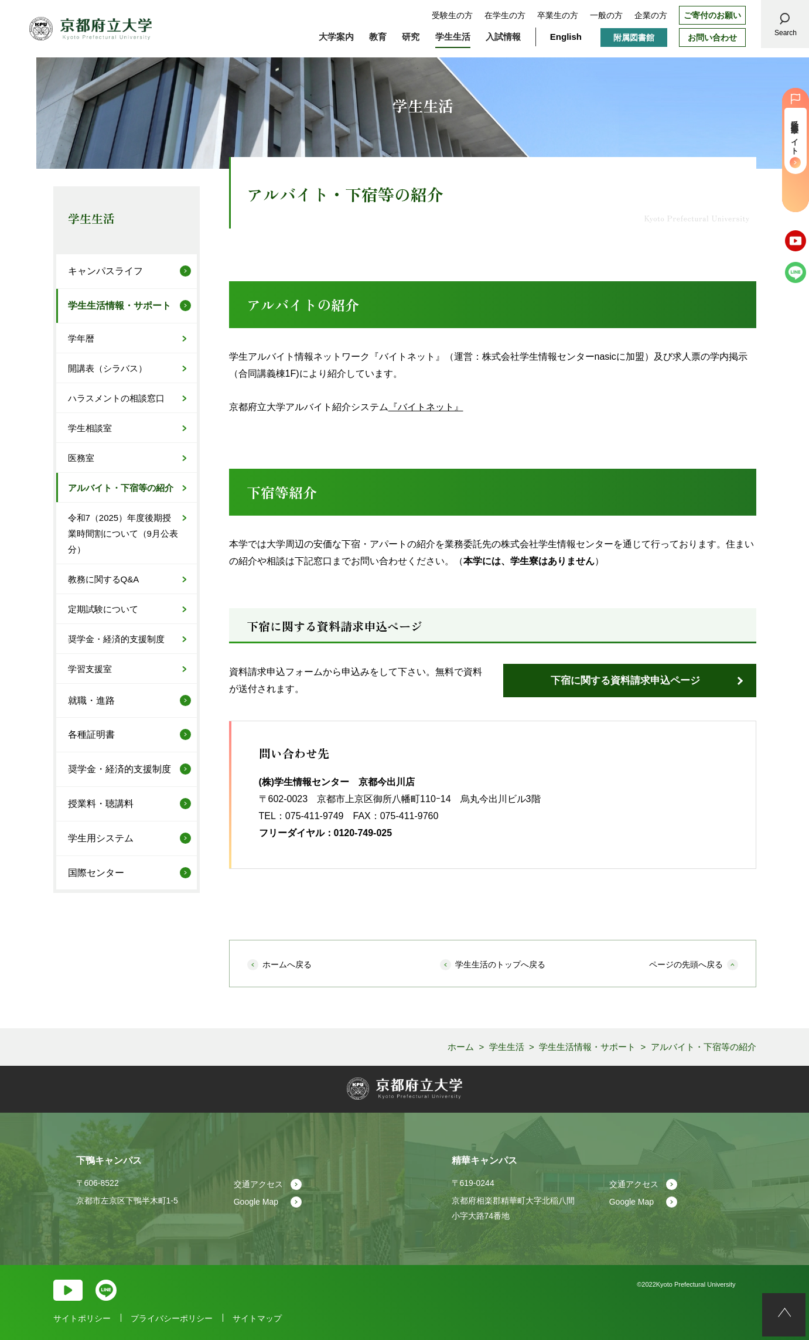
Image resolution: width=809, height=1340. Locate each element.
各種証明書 (91, 734)
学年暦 (81, 338)
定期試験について (103, 609)
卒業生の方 (557, 15)
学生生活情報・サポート (119, 306)
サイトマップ (257, 1318)
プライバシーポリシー (172, 1318)
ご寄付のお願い (712, 15)
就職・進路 (91, 700)
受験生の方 (452, 15)
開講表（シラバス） (107, 368)
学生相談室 (90, 428)
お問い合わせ (712, 37)
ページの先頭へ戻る (686, 964)
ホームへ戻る (287, 964)
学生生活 (91, 218)
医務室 (81, 458)
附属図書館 (633, 37)
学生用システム (101, 838)
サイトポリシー (82, 1318)
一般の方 (606, 15)
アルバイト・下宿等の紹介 (120, 488)
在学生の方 (504, 15)
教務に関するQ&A (103, 579)
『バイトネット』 (425, 407)
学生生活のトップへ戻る (500, 964)
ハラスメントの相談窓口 (116, 398)
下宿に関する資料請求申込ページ (625, 680)
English (566, 37)
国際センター (96, 873)
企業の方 (650, 15)
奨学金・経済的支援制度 (116, 639)
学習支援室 (90, 669)
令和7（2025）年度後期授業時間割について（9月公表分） (123, 533)
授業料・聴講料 (101, 804)
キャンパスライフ (105, 271)
